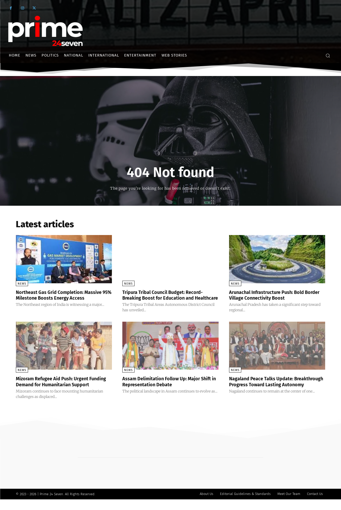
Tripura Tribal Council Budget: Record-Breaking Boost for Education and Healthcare (167, 298)
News (22, 283)
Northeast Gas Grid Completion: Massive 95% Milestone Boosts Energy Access (61, 298)
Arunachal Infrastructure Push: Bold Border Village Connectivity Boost (271, 295)
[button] (328, 56)
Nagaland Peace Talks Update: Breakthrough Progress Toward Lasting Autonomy (275, 389)
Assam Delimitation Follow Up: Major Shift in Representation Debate (166, 387)
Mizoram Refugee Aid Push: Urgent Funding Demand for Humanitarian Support (57, 389)
